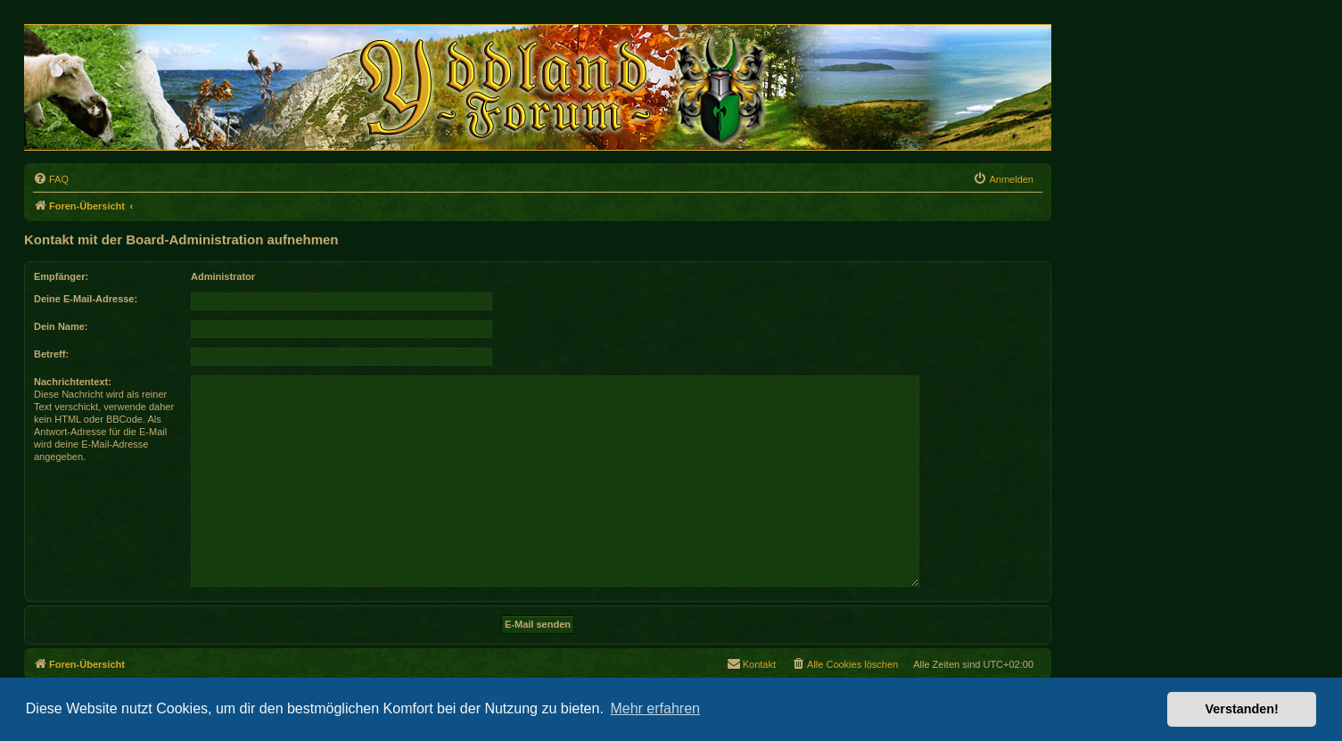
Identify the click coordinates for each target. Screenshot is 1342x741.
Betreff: (51, 354)
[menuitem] (51, 179)
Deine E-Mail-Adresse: (85, 298)
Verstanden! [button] (1242, 709)
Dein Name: (61, 326)
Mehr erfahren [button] (655, 708)
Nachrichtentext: (72, 381)
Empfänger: (61, 276)
